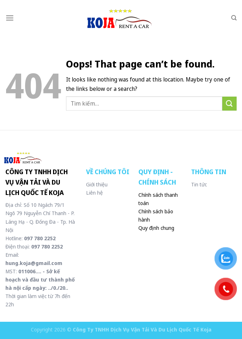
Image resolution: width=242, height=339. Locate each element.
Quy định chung (156, 227)
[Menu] (9, 18)
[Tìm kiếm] (234, 18)
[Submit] (229, 104)
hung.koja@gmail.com (33, 263)
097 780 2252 (40, 238)
